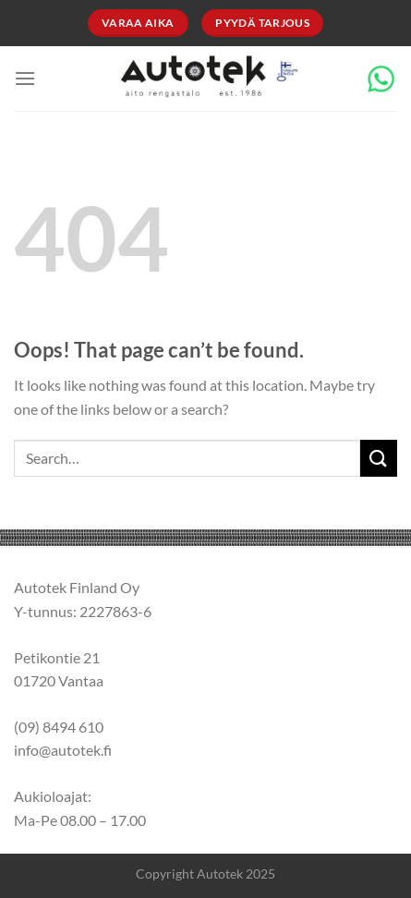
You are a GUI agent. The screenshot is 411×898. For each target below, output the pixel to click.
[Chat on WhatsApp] (381, 76)
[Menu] (25, 78)
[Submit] (378, 458)
